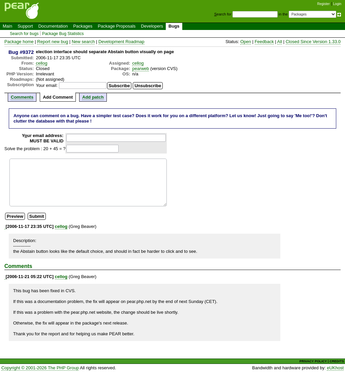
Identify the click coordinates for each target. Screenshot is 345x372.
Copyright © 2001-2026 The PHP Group (40, 367)
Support (25, 26)
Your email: (47, 85)
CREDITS (337, 361)
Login (337, 4)
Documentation (53, 26)
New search (83, 41)
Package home (19, 41)
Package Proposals (116, 26)
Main (7, 26)
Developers (152, 26)
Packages (82, 26)
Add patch (93, 97)
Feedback (264, 41)
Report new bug (52, 41)
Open (245, 41)
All (279, 41)
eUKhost (335, 367)
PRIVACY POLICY (313, 361)
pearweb (140, 68)
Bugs (174, 26)
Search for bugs (24, 33)
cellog (41, 63)
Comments (22, 97)
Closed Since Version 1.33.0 (313, 41)
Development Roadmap (121, 41)
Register (323, 4)
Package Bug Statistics (63, 33)
